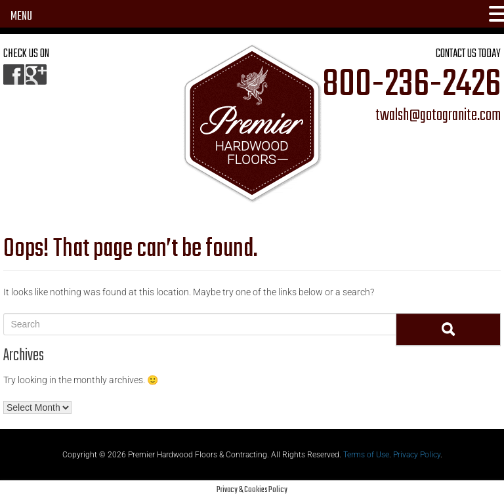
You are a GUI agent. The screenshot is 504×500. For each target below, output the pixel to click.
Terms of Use (366, 454)
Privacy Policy (416, 454)
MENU (21, 16)
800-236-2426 (411, 85)
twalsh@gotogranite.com (438, 116)
